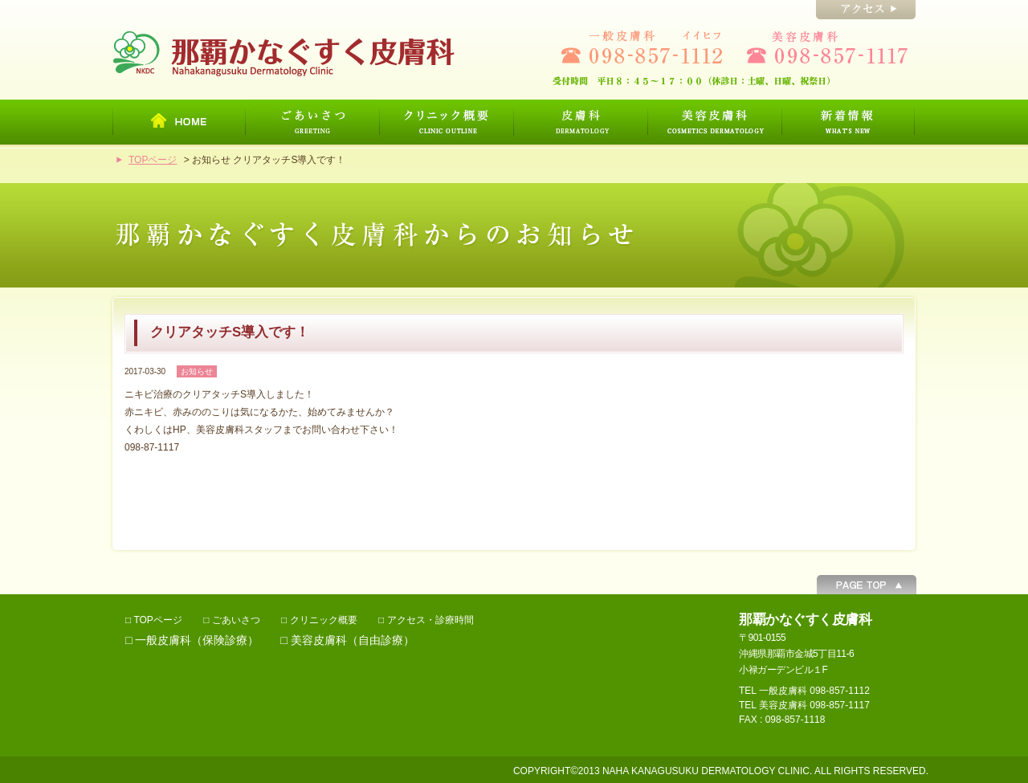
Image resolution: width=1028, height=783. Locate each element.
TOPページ (152, 159)
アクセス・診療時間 (430, 620)
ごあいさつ (236, 620)
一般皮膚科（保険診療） (197, 640)
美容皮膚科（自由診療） (352, 640)
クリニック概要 (323, 620)
